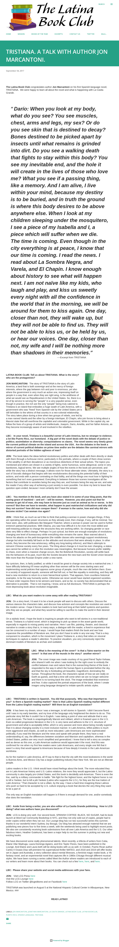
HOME (8, 34)
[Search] (101, 4)
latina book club (73, 912)
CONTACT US (74, 34)
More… (104, 34)
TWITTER (90, 34)
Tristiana (39, 915)
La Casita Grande (56, 912)
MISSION (21, 34)
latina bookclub (89, 912)
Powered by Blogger (59, 940)
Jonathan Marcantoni (38, 912)
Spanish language (26, 915)
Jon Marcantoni (20, 912)
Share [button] (8, 923)
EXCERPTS (59, 34)
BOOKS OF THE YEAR (39, 34)
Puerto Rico (11, 915)
